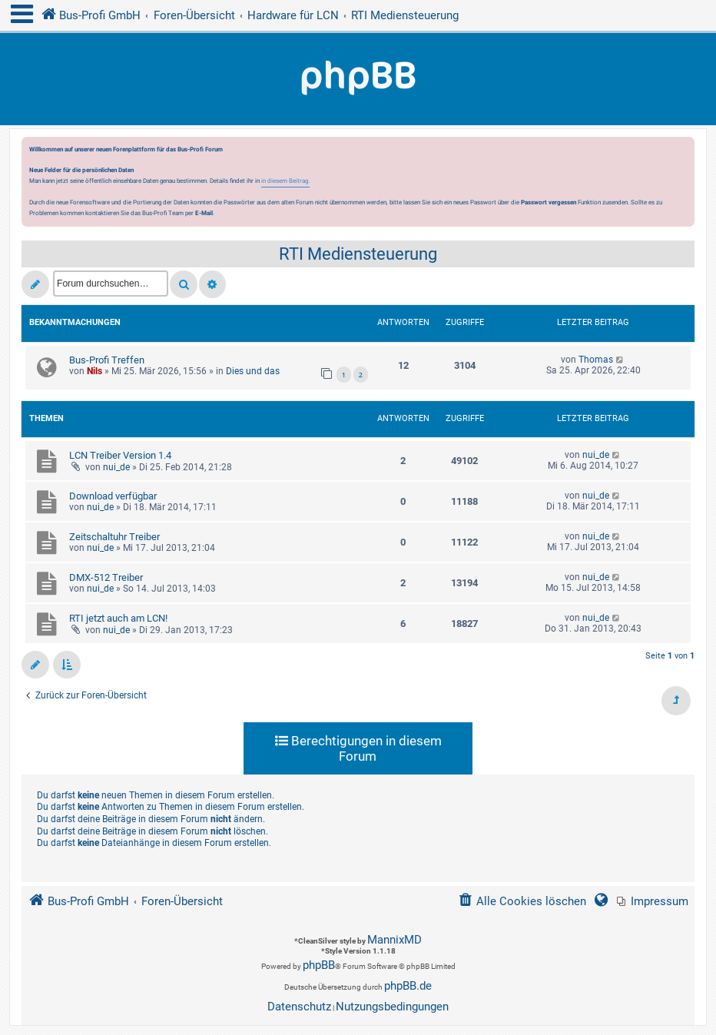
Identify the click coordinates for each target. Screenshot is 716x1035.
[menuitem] (652, 902)
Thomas (595, 359)
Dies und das (253, 371)
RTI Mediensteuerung (358, 254)
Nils (94, 371)
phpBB (319, 965)
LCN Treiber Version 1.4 (120, 455)
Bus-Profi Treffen (106, 360)
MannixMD (394, 940)
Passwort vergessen (548, 202)
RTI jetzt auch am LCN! (118, 618)
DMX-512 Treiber (106, 577)
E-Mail (204, 213)
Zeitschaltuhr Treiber (114, 536)
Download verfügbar (113, 496)
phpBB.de (408, 986)
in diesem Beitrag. (285, 180)
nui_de (116, 467)
